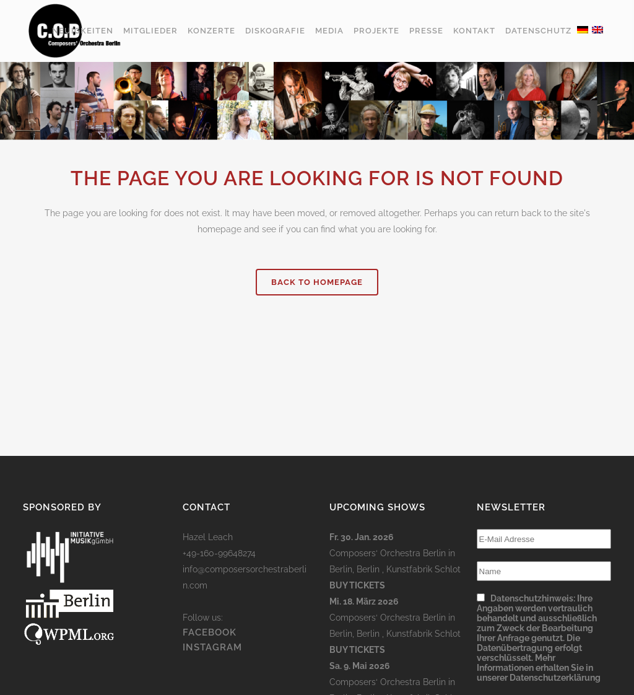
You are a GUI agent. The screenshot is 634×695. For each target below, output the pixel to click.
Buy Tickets (357, 585)
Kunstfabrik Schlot (423, 569)
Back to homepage (317, 282)
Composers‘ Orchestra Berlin (387, 553)
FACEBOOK (210, 632)
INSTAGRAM (212, 647)
